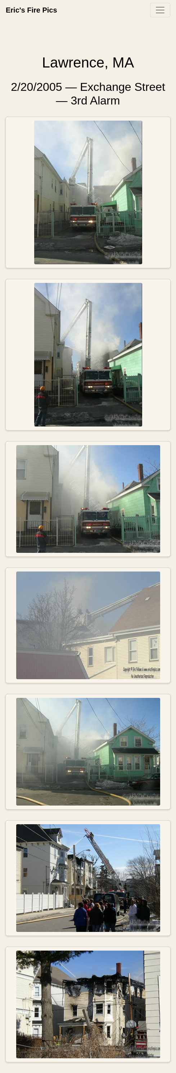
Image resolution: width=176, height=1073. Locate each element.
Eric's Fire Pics (31, 10)
